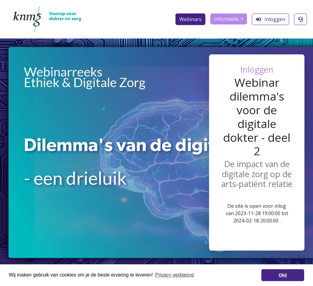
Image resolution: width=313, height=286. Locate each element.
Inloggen (270, 19)
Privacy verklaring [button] (174, 274)
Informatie (227, 19)
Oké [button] (283, 275)
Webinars (190, 19)
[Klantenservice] (300, 19)
